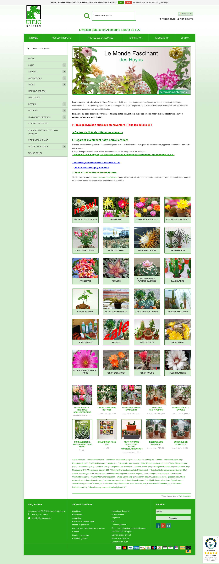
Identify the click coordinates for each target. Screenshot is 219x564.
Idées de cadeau (36, 91)
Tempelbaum (101, 473)
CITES (136, 460)
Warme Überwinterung (103, 477)
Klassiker (102, 466)
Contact (185, 38)
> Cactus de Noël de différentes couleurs (97, 132)
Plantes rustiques (38, 147)
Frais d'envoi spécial (120, 538)
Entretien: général (79, 538)
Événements (162, 38)
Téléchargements (119, 525)
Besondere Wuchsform (118, 460)
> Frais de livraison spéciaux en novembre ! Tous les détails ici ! (112, 124)
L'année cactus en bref (121, 535)
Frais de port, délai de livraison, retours (88, 528)
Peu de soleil (35, 153)
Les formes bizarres (39, 117)
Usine (31, 65)
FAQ (113, 521)
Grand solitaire (118, 514)
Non (128, 2)
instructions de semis (120, 511)
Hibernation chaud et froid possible (43, 132)
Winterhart (142, 477)
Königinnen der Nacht (121, 466)
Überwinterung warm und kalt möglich (128, 473)
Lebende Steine (143, 466)
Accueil (33, 38)
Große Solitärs (97, 463)
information (135, 38)
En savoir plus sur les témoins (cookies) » (150, 2)
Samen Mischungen (82, 473)
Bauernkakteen (95, 460)
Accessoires (35, 78)
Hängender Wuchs (129, 463)
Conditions (76, 511)
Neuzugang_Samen (99, 470)
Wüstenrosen (158, 477)
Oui (120, 2)
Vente (31, 58)
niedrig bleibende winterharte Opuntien (164, 480)
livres (31, 85)
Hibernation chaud (38, 140)
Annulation (76, 518)
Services (33, 111)
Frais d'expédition (185, 496)
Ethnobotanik (79, 463)
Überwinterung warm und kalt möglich (107, 487)
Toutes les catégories (100, 38)
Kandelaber (86, 466)
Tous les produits (61, 38)
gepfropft (174, 477)
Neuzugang (79, 470)
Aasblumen (78, 460)
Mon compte (185, 19)
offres (32, 104)
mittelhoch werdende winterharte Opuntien (124, 480)
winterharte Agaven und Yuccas (87, 484)
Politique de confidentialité (83, 521)
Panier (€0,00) (167, 19)
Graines (32, 72)
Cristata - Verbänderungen (169, 460)
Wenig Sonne (125, 477)
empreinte (116, 518)
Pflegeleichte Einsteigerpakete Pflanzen (129, 470)
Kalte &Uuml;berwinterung (155, 463)
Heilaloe (112, 463)
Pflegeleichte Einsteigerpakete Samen (168, 470)
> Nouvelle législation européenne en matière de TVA (96, 162)
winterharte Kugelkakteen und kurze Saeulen (125, 484)
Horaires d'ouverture (80, 535)
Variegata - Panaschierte (161, 473)
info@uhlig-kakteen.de (41, 518)
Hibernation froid (38, 124)
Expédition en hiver (120, 542)
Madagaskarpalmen (163, 466)
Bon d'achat (34, 98)
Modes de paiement (80, 525)
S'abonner (173, 518)
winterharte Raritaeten (159, 484)
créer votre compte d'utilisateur (106, 177)
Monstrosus (182, 466)
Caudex (148, 460)
